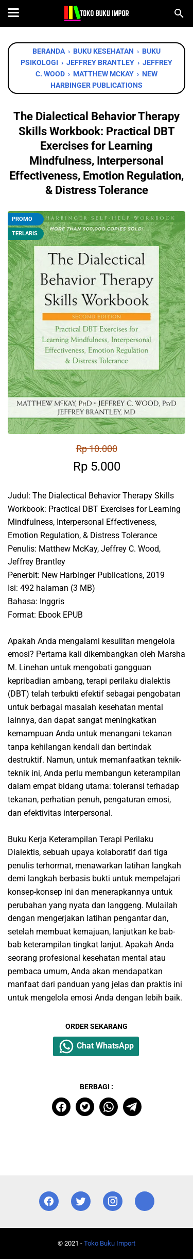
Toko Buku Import (109, 1243)
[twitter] (85, 1106)
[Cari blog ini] (179, 13)
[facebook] (61, 1106)
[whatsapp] (108, 1106)
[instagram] (112, 1201)
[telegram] (132, 1106)
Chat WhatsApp (96, 1046)
